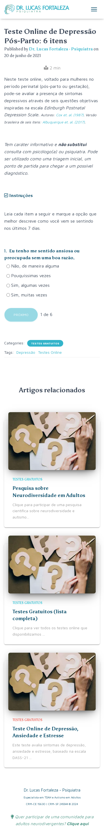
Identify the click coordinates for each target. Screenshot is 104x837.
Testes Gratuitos (45, 343)
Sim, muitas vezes (26, 294)
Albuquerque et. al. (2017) (63, 122)
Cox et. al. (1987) (69, 115)
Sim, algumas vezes (28, 285)
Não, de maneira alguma (32, 265)
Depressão (25, 352)
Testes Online (50, 352)
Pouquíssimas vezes (28, 275)
